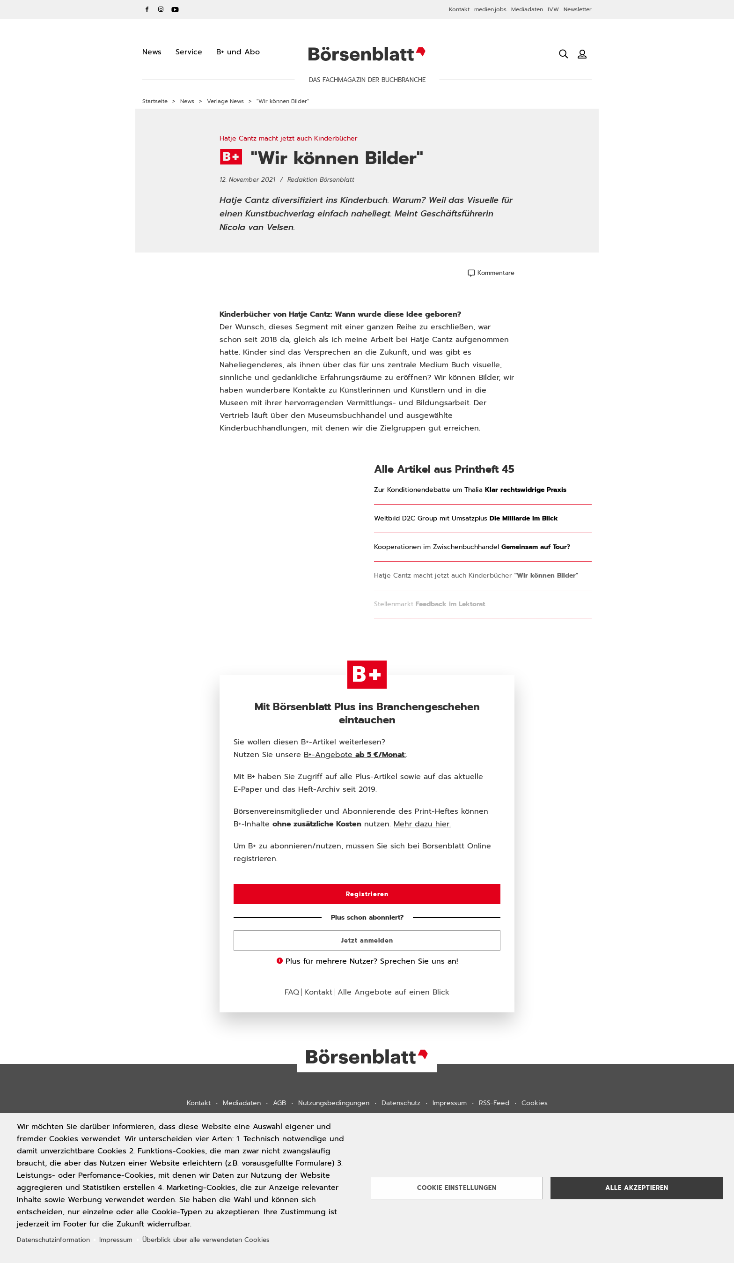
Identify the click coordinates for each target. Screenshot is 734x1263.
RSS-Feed (494, 1103)
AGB (279, 1103)
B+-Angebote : (355, 754)
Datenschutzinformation (53, 1240)
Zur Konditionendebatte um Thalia (470, 490)
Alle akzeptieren (636, 1187)
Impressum (450, 1103)
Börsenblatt (367, 54)
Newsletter (578, 9)
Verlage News (225, 101)
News (187, 101)
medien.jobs (490, 9)
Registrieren (367, 894)
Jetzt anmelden (367, 940)
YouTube (175, 9)
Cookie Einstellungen (457, 1187)
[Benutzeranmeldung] (582, 54)
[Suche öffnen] (563, 54)
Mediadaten (527, 9)
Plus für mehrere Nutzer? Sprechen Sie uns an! (367, 961)
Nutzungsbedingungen (333, 1103)
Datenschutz (401, 1103)
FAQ (292, 992)
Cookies (534, 1103)
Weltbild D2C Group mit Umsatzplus (466, 518)
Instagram (161, 9)
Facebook (147, 9)
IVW (553, 9)
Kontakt (459, 9)
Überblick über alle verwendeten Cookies (206, 1240)
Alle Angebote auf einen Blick (393, 992)
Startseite (155, 101)
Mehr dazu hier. (422, 824)
